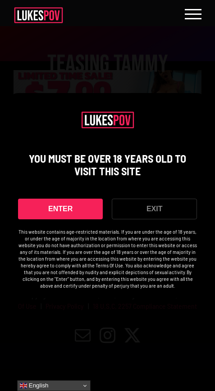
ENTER (60, 209)
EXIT (154, 209)
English (34, 385)
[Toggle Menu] (193, 14)
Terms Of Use (109, 265)
